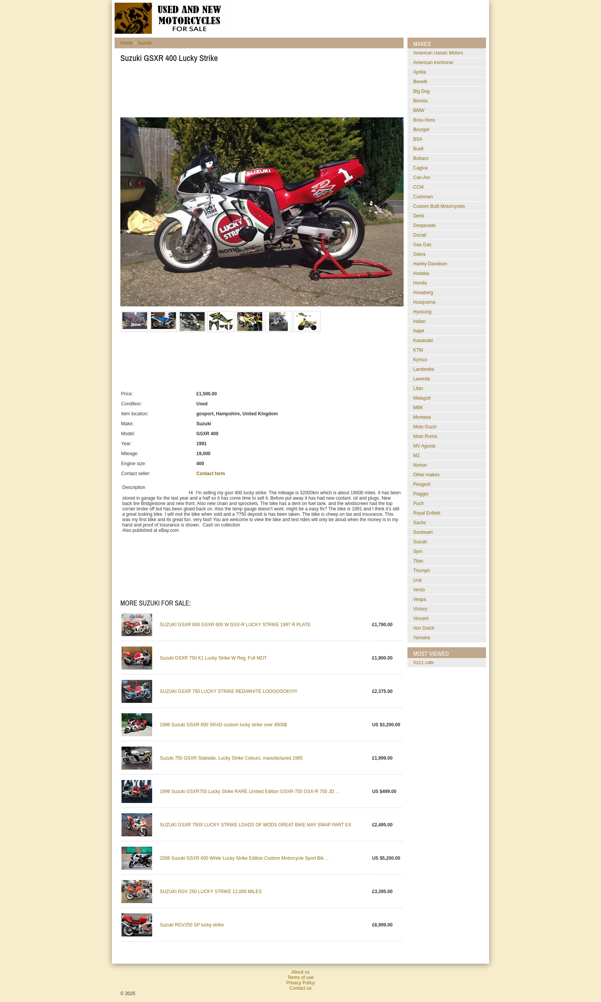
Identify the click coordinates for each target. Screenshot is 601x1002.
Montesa (422, 417)
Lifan (418, 388)
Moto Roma (425, 436)
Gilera (419, 254)
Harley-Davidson (430, 264)
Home (126, 43)
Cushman (423, 196)
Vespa (419, 599)
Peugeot (421, 484)
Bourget (421, 129)
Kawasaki (423, 340)
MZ (416, 455)
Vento (419, 589)
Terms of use (300, 977)
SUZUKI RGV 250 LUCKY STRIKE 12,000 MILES (211, 891)
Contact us (300, 988)
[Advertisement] (259, 92)
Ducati (419, 235)
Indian (419, 321)
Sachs (419, 522)
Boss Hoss (424, 120)
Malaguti (421, 398)
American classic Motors (438, 53)
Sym (417, 551)
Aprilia (419, 72)
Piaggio (421, 494)
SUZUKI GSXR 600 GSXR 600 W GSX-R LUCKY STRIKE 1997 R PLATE (235, 624)
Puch (418, 503)
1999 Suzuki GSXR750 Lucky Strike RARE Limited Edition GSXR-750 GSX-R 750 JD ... (249, 791)
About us (300, 972)
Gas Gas (422, 244)
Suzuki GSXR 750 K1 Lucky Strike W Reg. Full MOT (213, 658)
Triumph (421, 570)
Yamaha (421, 637)
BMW (418, 110)
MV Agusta (424, 446)
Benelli (420, 81)
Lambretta (423, 369)
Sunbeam (423, 532)
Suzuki (144, 43)
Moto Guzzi (425, 426)
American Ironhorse (433, 62)
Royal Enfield (426, 513)
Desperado (424, 225)
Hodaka (421, 273)
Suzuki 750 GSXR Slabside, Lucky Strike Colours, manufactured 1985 (231, 758)
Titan (418, 561)
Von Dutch (423, 628)
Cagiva (420, 168)
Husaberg (423, 292)
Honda (420, 283)
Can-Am (421, 177)
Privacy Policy (300, 983)
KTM (418, 350)
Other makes (426, 474)
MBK (418, 407)
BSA (417, 139)
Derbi (418, 216)
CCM (418, 187)
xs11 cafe (423, 662)
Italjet (418, 331)
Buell (418, 148)
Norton (420, 465)
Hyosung (422, 311)
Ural (417, 580)
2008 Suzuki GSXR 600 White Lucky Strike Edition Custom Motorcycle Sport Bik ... (244, 858)
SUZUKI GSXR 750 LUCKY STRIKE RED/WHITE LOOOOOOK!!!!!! (228, 691)
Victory (420, 609)
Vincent (421, 618)
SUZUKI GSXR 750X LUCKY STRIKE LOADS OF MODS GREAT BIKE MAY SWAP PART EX (255, 825)
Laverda (421, 379)
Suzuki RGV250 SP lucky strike (192, 925)
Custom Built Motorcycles (439, 206)
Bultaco (421, 158)
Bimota (420, 101)
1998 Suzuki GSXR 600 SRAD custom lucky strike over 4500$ (223, 724)
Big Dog (421, 91)
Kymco (420, 359)
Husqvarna (424, 302)
